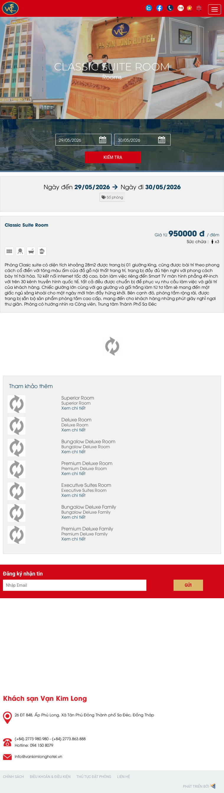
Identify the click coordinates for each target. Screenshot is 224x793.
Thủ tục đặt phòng (93, 777)
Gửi (188, 585)
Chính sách (13, 777)
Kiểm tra (113, 157)
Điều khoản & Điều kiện (50, 777)
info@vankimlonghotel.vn (38, 756)
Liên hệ (123, 777)
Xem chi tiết (73, 407)
